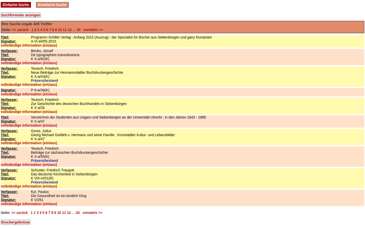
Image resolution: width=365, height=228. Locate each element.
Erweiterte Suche (52, 5)
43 (78, 30)
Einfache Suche (16, 5)
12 (70, 30)
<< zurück (21, 30)
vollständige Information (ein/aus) (29, 45)
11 (65, 30)
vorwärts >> (92, 30)
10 (60, 30)
